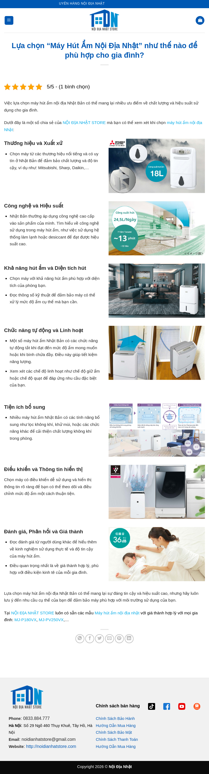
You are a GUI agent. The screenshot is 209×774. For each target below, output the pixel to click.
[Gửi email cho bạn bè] (109, 638)
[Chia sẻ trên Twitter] (99, 638)
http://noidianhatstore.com (51, 746)
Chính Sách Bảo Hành (115, 718)
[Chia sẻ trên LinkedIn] (129, 638)
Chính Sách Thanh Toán (117, 739)
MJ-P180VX (25, 619)
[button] (9, 20)
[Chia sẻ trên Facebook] (89, 638)
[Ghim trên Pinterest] (119, 638)
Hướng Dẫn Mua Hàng (116, 725)
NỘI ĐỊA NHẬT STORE (84, 122)
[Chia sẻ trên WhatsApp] (79, 638)
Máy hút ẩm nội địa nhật (117, 613)
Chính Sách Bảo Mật (114, 732)
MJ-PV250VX (51, 619)
